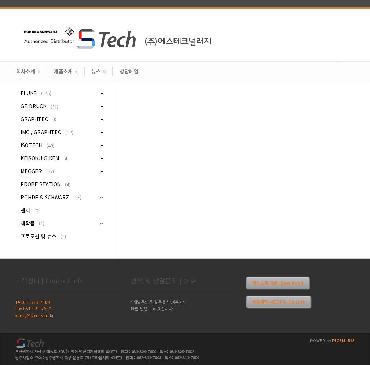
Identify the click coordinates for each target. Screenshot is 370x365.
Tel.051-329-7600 (32, 302)
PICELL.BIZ (343, 340)
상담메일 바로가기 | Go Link (278, 301)
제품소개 (66, 71)
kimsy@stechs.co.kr (34, 315)
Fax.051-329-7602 (33, 308)
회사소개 (28, 71)
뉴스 (98, 71)
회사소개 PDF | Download (277, 283)
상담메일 (129, 71)
